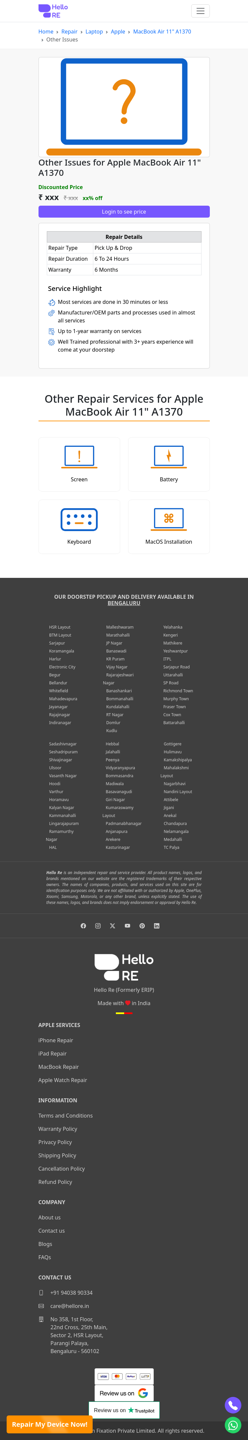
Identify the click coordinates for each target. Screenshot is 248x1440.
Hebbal (112, 744)
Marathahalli (118, 635)
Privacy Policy (55, 1142)
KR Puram (115, 659)
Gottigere (172, 744)
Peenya (113, 760)
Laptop (94, 31)
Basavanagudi (119, 791)
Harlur (55, 659)
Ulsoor (55, 768)
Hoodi (54, 784)
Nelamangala (176, 831)
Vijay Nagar (116, 667)
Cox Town (172, 715)
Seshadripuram (63, 752)
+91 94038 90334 (66, 1292)
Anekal (170, 815)
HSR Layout (59, 627)
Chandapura (175, 823)
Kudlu (111, 730)
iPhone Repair (56, 1040)
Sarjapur (57, 643)
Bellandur (58, 683)
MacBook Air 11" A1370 (162, 31)
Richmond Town (178, 691)
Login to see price (124, 211)
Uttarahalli (173, 675)
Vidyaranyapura (120, 768)
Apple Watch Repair (63, 1080)
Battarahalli (174, 722)
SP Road (171, 683)
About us (50, 1217)
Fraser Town (174, 707)
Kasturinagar (118, 847)
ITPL (167, 659)
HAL (53, 847)
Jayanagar (58, 707)
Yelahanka (173, 627)
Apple (118, 31)
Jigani (169, 807)
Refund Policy (55, 1182)
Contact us (52, 1230)
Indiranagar (60, 722)
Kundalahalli (117, 707)
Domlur (113, 722)
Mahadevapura (63, 699)
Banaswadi (116, 651)
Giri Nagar (115, 799)
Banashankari (119, 691)
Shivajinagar (60, 760)
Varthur (56, 791)
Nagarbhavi (175, 784)
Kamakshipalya (178, 760)
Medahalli (173, 839)
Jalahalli (113, 752)
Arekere (113, 839)
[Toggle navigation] (200, 11)
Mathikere (172, 643)
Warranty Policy (58, 1128)
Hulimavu (173, 752)
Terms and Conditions (66, 1115)
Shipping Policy (57, 1155)
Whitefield (58, 691)
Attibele (171, 799)
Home (46, 31)
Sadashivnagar (63, 744)
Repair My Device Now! (49, 1424)
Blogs (45, 1244)
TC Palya (171, 847)
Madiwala (115, 784)
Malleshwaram (120, 627)
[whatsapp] (233, 1425)
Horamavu (59, 799)
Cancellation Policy (62, 1168)
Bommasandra (119, 776)
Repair (69, 31)
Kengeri (170, 635)
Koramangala (61, 651)
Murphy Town (176, 699)
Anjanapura (116, 831)
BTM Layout (60, 635)
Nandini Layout (178, 791)
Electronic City (62, 667)
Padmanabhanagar (124, 823)
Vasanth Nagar (63, 776)
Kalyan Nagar (61, 807)
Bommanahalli (119, 699)
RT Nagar (115, 715)
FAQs (45, 1257)
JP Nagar (114, 643)
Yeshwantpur (175, 651)
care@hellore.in (64, 1306)
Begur (54, 675)
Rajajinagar (59, 715)
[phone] (233, 1405)
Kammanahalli (62, 815)
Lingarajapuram (64, 823)
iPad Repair (53, 1053)
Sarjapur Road (176, 667)
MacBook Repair (59, 1066)
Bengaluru (124, 603)
